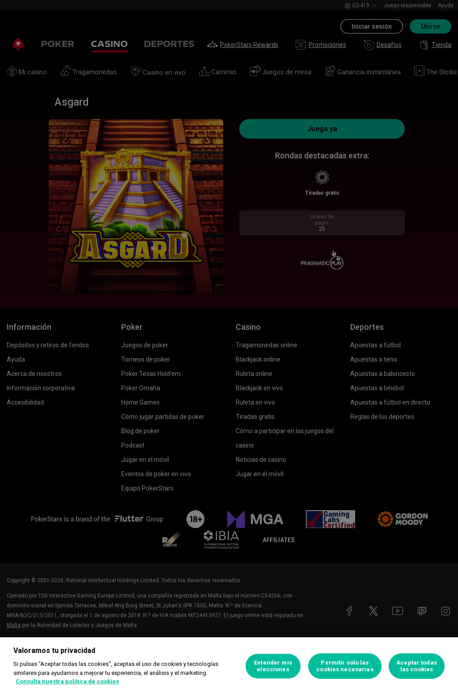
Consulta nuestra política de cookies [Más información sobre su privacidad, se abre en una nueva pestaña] (67, 681)
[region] (229, 666)
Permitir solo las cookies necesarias (344, 666)
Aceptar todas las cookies (416, 666)
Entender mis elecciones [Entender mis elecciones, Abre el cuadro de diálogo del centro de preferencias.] (273, 666)
